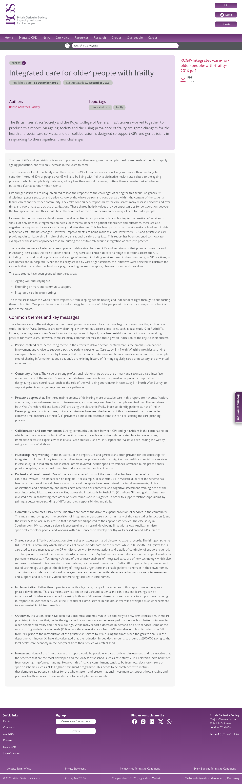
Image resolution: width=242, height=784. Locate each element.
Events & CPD (27, 37)
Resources (82, 37)
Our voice (62, 37)
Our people (135, 37)
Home (9, 37)
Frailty (119, 107)
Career (152, 37)
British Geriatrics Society (24, 107)
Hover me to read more (24, 63)
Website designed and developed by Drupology (212, 778)
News (46, 37)
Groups (116, 37)
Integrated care (100, 107)
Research (100, 37)
